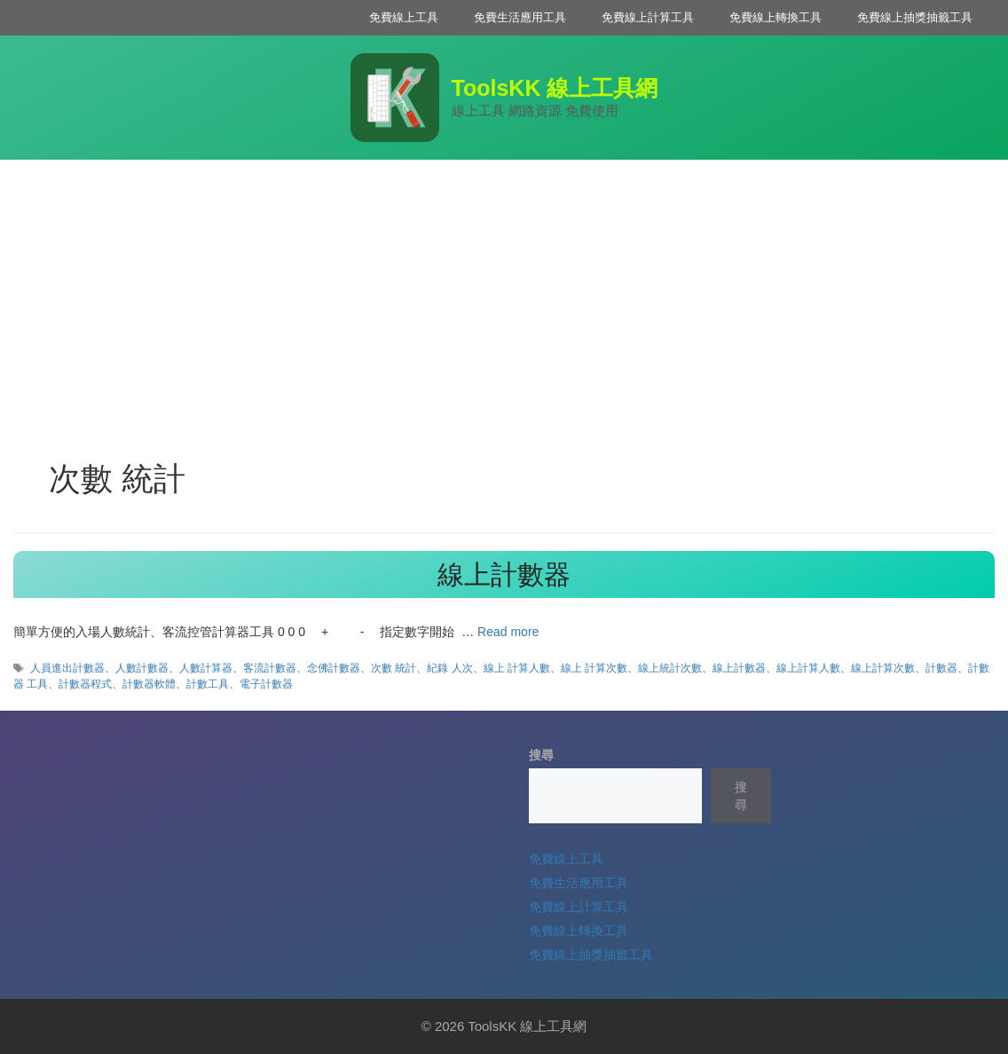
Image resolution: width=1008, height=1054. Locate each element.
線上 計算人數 (517, 668)
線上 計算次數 (594, 668)
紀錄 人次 (449, 668)
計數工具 (207, 684)
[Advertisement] (504, 293)
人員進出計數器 (67, 668)
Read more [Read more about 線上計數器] (508, 632)
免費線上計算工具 (648, 17)
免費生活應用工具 (520, 17)
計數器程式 (85, 684)
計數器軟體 (149, 684)
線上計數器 (504, 574)
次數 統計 (393, 668)
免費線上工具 (403, 17)
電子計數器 (266, 684)
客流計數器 (269, 668)
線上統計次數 (670, 668)
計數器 (941, 668)
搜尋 (541, 755)
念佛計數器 (333, 668)
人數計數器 (142, 668)
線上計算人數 (808, 668)
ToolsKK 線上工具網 (555, 87)
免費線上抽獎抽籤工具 (915, 17)
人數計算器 (205, 668)
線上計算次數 (883, 668)
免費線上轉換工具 (775, 17)
